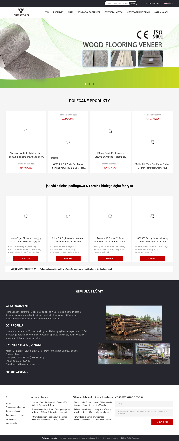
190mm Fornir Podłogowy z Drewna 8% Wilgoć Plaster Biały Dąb (110, 155)
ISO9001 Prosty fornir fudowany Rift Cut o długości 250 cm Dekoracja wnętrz (152, 240)
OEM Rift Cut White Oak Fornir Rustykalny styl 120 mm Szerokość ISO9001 (68, 166)
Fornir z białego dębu (26, 164)
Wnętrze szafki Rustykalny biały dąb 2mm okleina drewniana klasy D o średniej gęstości (26, 155)
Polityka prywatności (49, 438)
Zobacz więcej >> (17, 372)
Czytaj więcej (26, 168)
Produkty (58, 12)
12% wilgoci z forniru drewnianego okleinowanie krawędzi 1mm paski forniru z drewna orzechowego (92, 419)
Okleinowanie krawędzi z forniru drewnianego (93, 397)
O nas (70, 12)
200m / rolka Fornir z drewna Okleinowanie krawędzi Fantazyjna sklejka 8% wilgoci (93, 403)
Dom (47, 12)
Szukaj (133, 3)
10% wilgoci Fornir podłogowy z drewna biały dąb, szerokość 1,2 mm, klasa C (49, 418)
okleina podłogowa (110, 164)
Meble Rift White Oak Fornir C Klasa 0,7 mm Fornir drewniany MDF (152, 166)
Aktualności (161, 12)
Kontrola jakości (113, 12)
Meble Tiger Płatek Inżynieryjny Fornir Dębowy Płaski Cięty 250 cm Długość (25, 240)
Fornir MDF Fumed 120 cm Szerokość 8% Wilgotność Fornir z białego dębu (110, 240)
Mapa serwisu (12, 423)
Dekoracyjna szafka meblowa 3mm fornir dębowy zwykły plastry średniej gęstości (76, 269)
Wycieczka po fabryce (89, 12)
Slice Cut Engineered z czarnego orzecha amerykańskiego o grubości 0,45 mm (68, 240)
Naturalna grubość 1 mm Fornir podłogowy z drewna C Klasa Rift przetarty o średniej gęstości (51, 411)
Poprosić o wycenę (152, 3)
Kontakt (26, 259)
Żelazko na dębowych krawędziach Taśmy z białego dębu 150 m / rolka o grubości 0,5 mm (92, 411)
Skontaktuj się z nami (138, 12)
